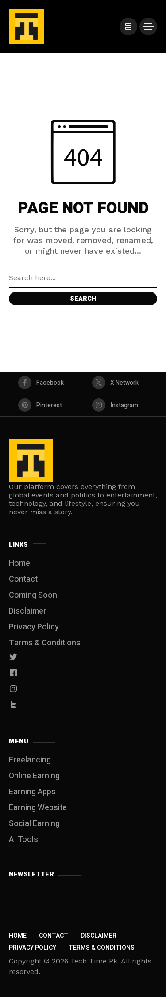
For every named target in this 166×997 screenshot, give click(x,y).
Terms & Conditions (45, 643)
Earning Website (38, 808)
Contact (23, 579)
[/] (128, 26)
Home (19, 563)
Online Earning (34, 776)
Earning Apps (32, 792)
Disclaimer (27, 611)
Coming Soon (33, 595)
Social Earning (34, 824)
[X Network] (120, 383)
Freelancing (30, 760)
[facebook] (46, 383)
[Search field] (83, 278)
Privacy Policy (34, 627)
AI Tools (23, 839)
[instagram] (120, 405)
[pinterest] (46, 405)
